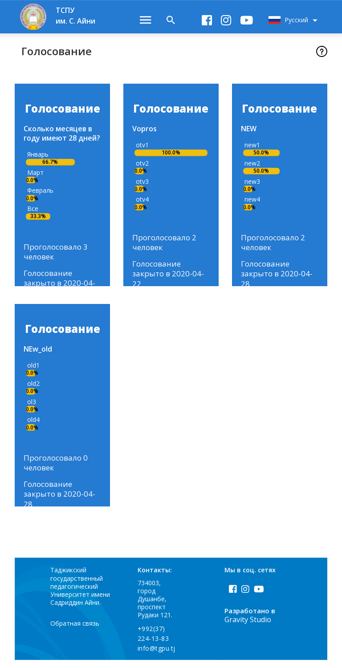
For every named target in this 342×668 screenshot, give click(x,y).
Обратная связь (75, 631)
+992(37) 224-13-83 (153, 641)
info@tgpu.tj (156, 656)
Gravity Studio (247, 627)
